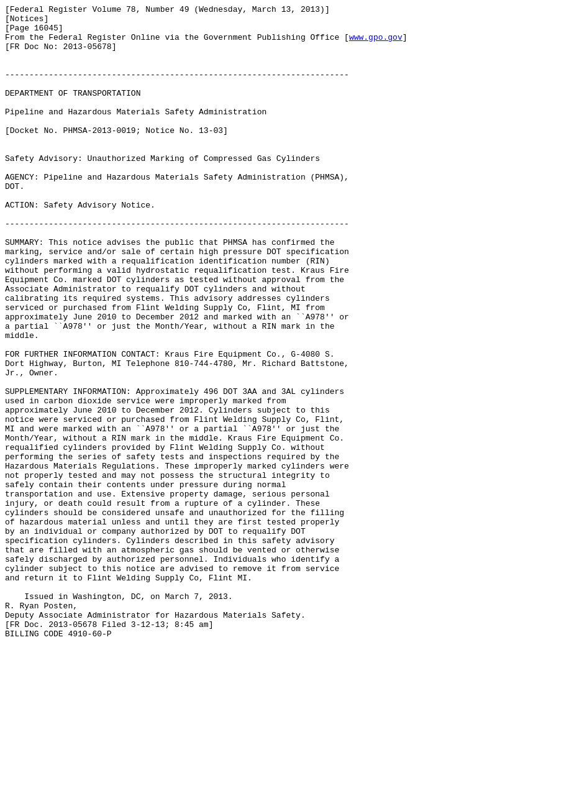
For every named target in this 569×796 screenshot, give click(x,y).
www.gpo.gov (376, 44)
